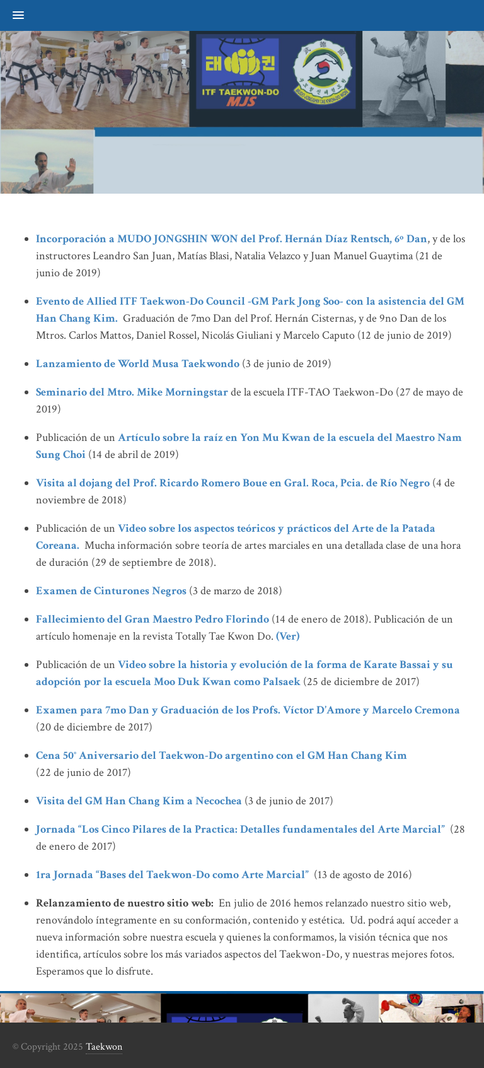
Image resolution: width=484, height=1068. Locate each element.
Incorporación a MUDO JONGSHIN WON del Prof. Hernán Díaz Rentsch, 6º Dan (231, 239)
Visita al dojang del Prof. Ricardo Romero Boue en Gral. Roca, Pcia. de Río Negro (233, 483)
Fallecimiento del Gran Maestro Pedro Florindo (152, 619)
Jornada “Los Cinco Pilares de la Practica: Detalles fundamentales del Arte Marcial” (240, 829)
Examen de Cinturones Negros (111, 591)
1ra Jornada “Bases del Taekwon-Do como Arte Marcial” (172, 874)
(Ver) (287, 636)
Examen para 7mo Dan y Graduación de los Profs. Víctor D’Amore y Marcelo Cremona (249, 710)
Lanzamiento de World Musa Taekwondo (137, 363)
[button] (12, 15)
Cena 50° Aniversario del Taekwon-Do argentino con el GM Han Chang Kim (221, 755)
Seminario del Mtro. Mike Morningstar (132, 392)
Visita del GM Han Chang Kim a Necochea (139, 801)
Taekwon (104, 1046)
